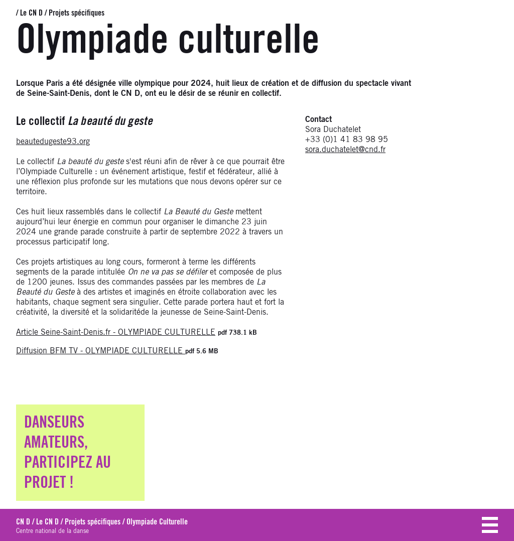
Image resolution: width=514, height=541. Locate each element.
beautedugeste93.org (53, 142)
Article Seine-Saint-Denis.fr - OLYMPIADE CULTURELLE (115, 332)
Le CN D (31, 13)
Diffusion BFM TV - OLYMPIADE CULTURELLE (100, 351)
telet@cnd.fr (364, 150)
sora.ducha (324, 150)
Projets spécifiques (76, 13)
